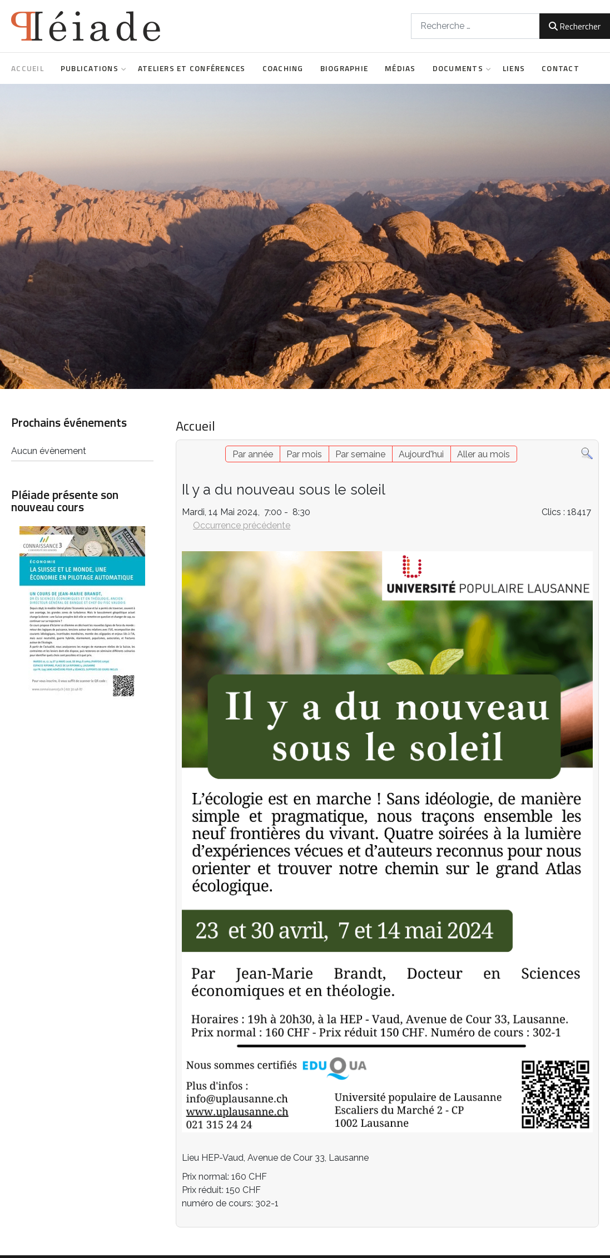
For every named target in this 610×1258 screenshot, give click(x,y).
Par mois (304, 454)
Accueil (27, 68)
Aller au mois (483, 454)
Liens (514, 68)
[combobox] (475, 25)
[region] (305, 236)
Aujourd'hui (421, 454)
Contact (560, 68)
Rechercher (575, 26)
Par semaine (360, 454)
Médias (400, 68)
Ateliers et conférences (192, 68)
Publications (91, 68)
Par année (252, 454)
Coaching (283, 68)
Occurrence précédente (241, 525)
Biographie (344, 68)
